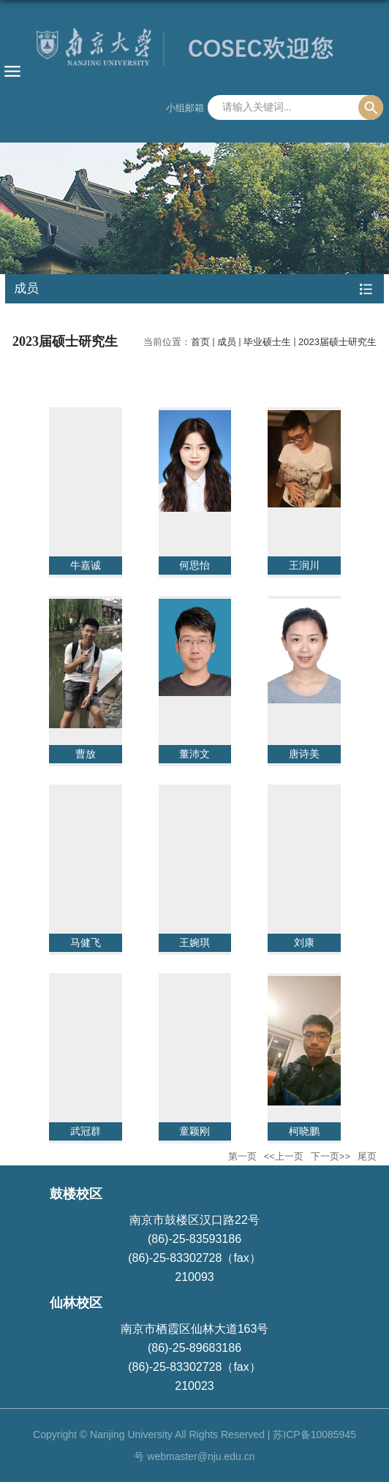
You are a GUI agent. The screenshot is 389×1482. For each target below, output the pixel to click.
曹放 (85, 754)
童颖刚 (194, 1131)
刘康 (304, 942)
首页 (200, 341)
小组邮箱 (185, 107)
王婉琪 (194, 942)
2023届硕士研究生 (337, 341)
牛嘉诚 (85, 565)
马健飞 (85, 942)
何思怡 (194, 565)
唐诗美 (304, 754)
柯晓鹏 (304, 1131)
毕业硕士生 (267, 341)
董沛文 (194, 754)
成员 (226, 341)
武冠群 (85, 1131)
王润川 (304, 565)
